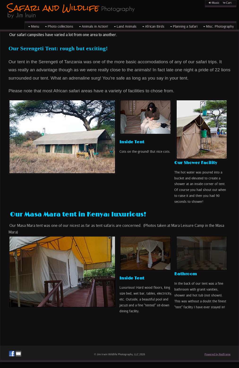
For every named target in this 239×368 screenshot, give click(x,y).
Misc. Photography (218, 26)
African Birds (152, 26)
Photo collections (58, 26)
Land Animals (125, 26)
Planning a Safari (183, 26)
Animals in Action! (93, 26)
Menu (33, 26)
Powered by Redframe (217, 354)
